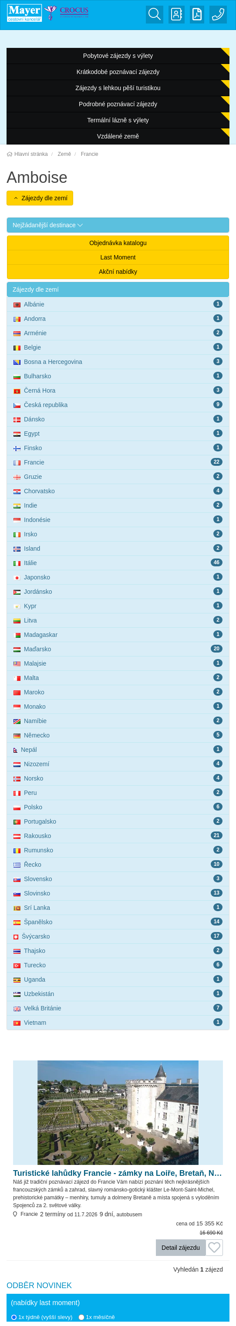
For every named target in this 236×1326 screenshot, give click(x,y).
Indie (118, 505)
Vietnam (118, 1022)
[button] (118, 225)
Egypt (118, 433)
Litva (118, 620)
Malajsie (118, 663)
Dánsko (118, 419)
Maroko (118, 692)
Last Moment (118, 257)
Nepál (118, 749)
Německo (118, 735)
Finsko (118, 447)
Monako (118, 706)
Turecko (118, 965)
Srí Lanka (118, 907)
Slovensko (118, 878)
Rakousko (118, 835)
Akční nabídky (118, 271)
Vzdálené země (118, 136)
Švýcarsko (118, 936)
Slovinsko (118, 893)
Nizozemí (118, 763)
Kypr (118, 605)
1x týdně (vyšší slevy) (41, 1317)
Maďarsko (118, 649)
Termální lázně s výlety (118, 120)
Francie (118, 462)
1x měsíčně (96, 1317)
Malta (118, 677)
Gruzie (118, 476)
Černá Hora (118, 390)
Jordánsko (118, 591)
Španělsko (118, 922)
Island (118, 548)
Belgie (118, 347)
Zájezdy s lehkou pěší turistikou (117, 87)
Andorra (118, 318)
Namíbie (118, 720)
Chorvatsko (118, 491)
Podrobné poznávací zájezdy (118, 104)
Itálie (118, 562)
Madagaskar (118, 634)
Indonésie (118, 519)
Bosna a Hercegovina (118, 361)
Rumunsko (118, 850)
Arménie (118, 333)
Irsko (118, 534)
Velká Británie (118, 1008)
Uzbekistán (118, 993)
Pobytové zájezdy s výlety (118, 55)
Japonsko (118, 577)
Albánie (118, 304)
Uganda (118, 979)
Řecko (118, 864)
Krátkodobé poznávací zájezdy (118, 71)
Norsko (118, 778)
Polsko (118, 807)
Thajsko (118, 950)
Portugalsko (118, 821)
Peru (118, 792)
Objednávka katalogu (118, 242)
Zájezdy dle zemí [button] (39, 198)
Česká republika (118, 404)
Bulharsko (118, 376)
